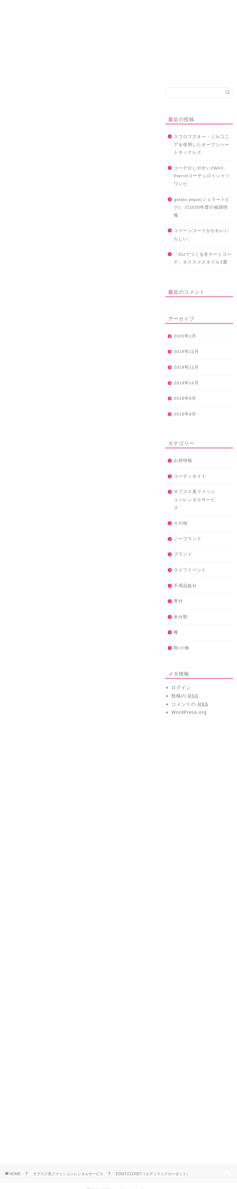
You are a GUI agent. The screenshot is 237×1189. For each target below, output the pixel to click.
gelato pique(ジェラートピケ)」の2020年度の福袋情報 (202, 207)
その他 (181, 523)
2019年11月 (186, 367)
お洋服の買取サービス (138, 10)
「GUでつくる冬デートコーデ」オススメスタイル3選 (202, 258)
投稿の (184, 695)
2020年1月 (185, 336)
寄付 (178, 601)
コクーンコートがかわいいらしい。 (201, 234)
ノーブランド (188, 539)
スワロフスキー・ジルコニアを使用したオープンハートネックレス (201, 144)
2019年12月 (186, 351)
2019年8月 (185, 414)
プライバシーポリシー (212, 10)
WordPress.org (188, 712)
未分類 (181, 617)
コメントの (189, 704)
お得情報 (183, 460)
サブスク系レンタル (100, 10)
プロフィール (62, 7)
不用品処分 (185, 585)
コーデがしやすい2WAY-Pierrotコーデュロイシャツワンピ (202, 176)
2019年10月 (186, 383)
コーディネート (175, 7)
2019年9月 (185, 398)
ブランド (183, 554)
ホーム (25, 7)
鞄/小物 (181, 648)
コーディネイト (18, 96)
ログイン (181, 687)
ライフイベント (190, 570)
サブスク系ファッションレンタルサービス (194, 499)
